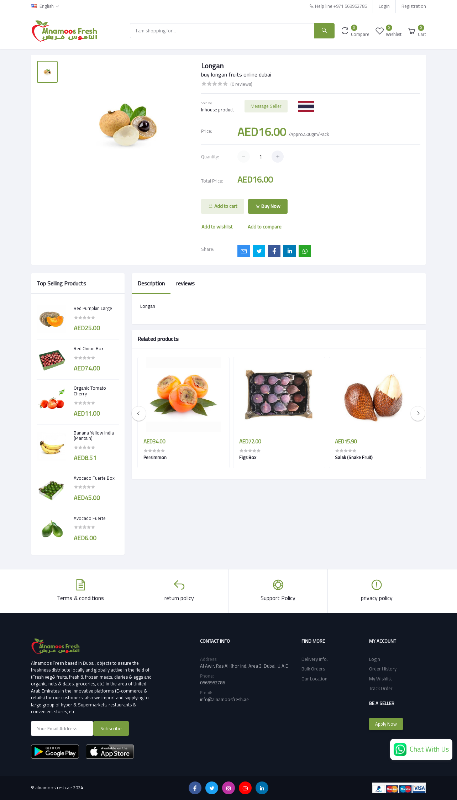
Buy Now (267, 206)
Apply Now (386, 724)
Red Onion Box (89, 349)
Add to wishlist (216, 226)
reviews (185, 283)
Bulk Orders (313, 668)
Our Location (314, 678)
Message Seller (266, 106)
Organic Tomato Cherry (90, 390)
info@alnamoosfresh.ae (224, 699)
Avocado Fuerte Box (94, 478)
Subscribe (111, 728)
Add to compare (265, 226)
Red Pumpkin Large (93, 308)
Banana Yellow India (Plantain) (94, 435)
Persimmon (155, 457)
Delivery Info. (314, 659)
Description (151, 283)
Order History (382, 668)
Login (384, 6)
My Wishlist (380, 678)
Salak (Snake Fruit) (354, 457)
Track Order (381, 688)
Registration (413, 6)
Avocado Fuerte (90, 518)
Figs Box (247, 457)
